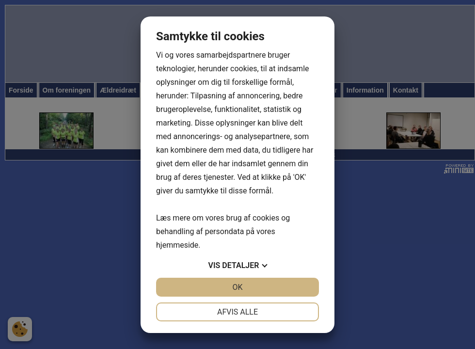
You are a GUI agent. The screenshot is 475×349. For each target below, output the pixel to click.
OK (237, 287)
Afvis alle (237, 312)
